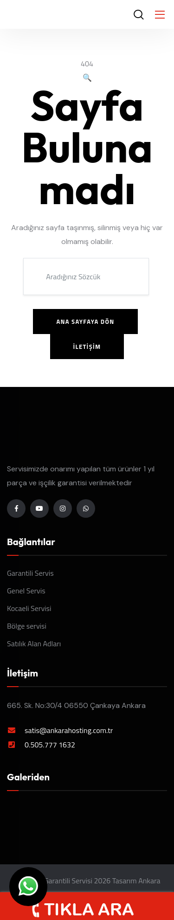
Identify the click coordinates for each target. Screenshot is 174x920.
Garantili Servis (30, 573)
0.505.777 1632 (50, 744)
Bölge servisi (26, 625)
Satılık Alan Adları (34, 643)
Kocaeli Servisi (29, 608)
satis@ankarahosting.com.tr (69, 730)
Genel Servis (26, 590)
